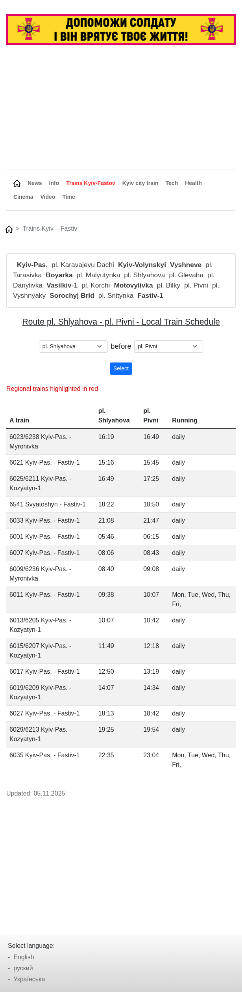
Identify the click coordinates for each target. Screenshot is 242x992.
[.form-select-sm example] (73, 346)
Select (121, 368)
